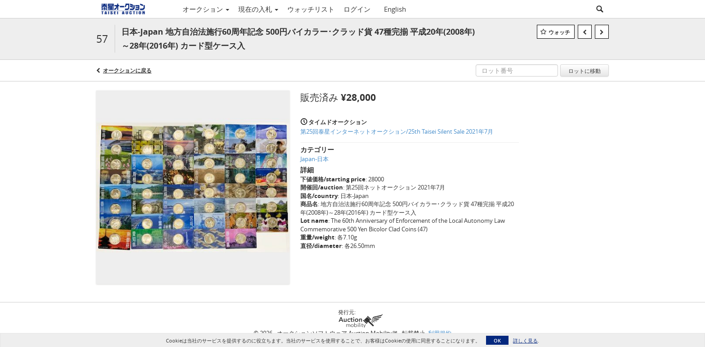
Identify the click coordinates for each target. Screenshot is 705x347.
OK (497, 340)
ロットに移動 (584, 70)
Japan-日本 (314, 159)
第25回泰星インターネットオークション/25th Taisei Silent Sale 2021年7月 (396, 131)
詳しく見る (525, 340)
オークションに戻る (127, 70)
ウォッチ (559, 32)
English (395, 9)
